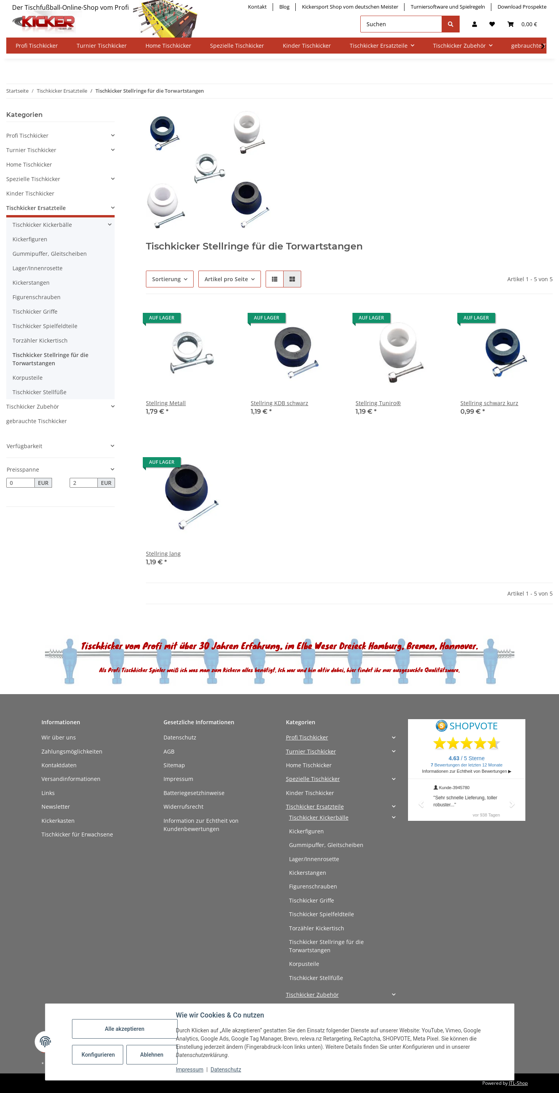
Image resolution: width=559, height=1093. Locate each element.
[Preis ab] (20, 483)
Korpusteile (28, 377)
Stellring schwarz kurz (489, 403)
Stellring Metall (166, 403)
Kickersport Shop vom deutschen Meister (350, 6)
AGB (169, 751)
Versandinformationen (71, 779)
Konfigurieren (98, 1055)
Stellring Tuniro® (378, 403)
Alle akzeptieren (124, 1029)
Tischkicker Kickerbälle (42, 224)
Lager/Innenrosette (38, 268)
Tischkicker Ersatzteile (36, 208)
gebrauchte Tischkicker (36, 421)
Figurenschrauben (37, 297)
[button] (474, 24)
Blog (284, 6)
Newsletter (55, 806)
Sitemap (174, 765)
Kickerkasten (58, 820)
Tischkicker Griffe (35, 311)
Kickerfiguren (30, 239)
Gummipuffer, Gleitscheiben (50, 253)
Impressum (178, 779)
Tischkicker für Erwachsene (77, 834)
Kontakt (257, 6)
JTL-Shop (518, 1083)
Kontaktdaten (59, 765)
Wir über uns (58, 737)
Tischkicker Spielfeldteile (45, 326)
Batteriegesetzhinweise (194, 793)
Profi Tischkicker (27, 135)
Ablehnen (151, 1055)
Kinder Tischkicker (30, 193)
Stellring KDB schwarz (279, 403)
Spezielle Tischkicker (33, 179)
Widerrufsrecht (183, 806)
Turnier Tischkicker (31, 150)
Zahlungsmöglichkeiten (71, 751)
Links (48, 793)
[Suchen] (401, 24)
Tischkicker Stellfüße (40, 392)
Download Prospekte (522, 6)
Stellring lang (163, 553)
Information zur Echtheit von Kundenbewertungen (201, 825)
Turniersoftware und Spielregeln (448, 6)
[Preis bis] (84, 483)
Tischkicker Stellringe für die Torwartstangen (50, 359)
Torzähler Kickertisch (40, 340)
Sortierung (166, 279)
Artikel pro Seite (226, 279)
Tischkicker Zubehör (32, 406)
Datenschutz (180, 737)
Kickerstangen (31, 282)
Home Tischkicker (29, 164)
